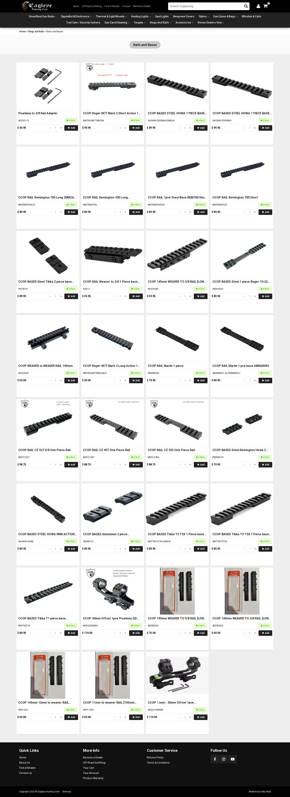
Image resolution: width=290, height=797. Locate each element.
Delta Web (265, 791)
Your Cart (88, 767)
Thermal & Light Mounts (110, 16)
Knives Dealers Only (210, 22)
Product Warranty (93, 778)
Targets (138, 22)
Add (71, 128)
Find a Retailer (111, 6)
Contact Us (25, 773)
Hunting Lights (140, 16)
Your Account (91, 773)
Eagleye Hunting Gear (49, 791)
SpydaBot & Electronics (75, 16)
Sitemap (66, 791)
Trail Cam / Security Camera (83, 22)
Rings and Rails (159, 22)
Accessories (183, 22)
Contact (126, 6)
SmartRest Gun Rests (41, 16)
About (76, 6)
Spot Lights (162, 16)
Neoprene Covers (183, 16)
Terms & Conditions (158, 762)
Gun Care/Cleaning (115, 22)
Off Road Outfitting (92, 6)
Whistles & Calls (251, 16)
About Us (24, 762)
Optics (203, 16)
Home (22, 31)
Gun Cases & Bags (224, 16)
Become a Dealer (142, 6)
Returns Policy (155, 757)
